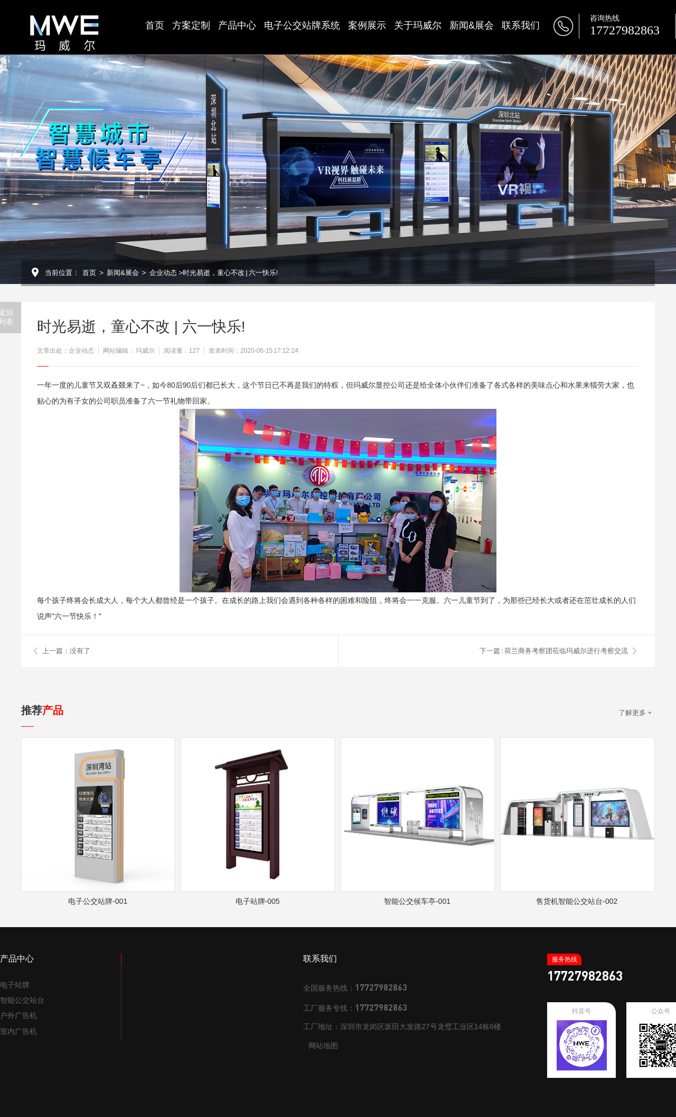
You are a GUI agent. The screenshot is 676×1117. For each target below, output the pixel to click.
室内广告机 (18, 1031)
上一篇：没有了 (66, 651)
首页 (154, 25)
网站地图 (323, 1045)
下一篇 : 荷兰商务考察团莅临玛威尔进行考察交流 (554, 651)
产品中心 (237, 25)
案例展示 (367, 25)
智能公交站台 (22, 1000)
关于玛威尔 (418, 25)
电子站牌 (15, 985)
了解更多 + (635, 713)
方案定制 (191, 25)
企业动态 (163, 273)
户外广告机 (18, 1015)
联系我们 (521, 25)
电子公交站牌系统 (302, 25)
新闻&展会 (471, 25)
